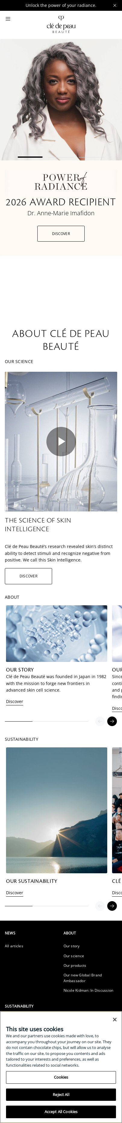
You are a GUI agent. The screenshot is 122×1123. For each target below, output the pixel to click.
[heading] (32, 933)
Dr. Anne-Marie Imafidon (61, 213)
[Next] (112, 721)
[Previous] (100, 721)
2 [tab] (46, 721)
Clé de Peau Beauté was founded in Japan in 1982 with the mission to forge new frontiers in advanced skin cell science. (56, 683)
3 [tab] (74, 721)
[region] (61, 1067)
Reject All (61, 1094)
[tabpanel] (61, 147)
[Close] (114, 1019)
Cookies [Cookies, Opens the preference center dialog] (61, 1077)
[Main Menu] (8, 19)
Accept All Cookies (61, 1111)
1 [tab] (30, 157)
